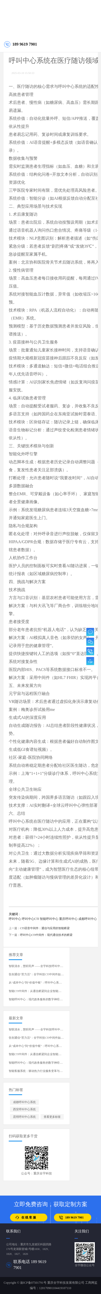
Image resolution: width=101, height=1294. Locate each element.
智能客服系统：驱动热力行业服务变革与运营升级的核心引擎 (47, 1071)
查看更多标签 (52, 1116)
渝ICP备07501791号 (33, 1282)
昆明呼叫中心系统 (24, 1116)
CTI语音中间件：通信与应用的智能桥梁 (45, 928)
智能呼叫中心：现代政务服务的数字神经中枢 (37, 999)
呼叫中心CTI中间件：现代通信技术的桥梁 (46, 935)
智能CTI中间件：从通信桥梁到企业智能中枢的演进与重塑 (45, 991)
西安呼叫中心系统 (24, 1109)
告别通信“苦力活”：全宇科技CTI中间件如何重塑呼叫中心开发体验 (50, 974)
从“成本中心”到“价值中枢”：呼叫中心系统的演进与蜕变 (44, 982)
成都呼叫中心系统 (24, 1102)
